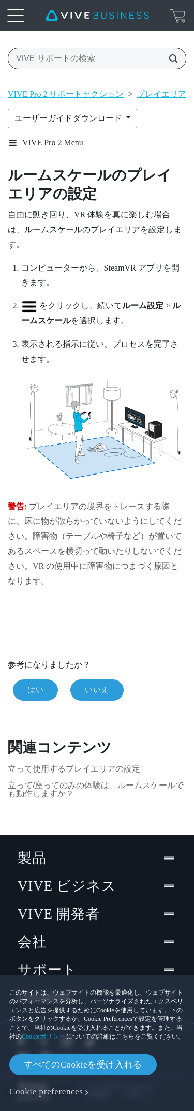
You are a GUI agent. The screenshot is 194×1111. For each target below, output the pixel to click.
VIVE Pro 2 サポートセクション (66, 94)
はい (35, 690)
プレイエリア (161, 94)
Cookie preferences (46, 1092)
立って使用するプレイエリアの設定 (74, 768)
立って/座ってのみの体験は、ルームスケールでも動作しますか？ (96, 789)
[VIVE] (97, 15)
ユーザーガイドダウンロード (69, 118)
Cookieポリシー (43, 1036)
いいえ (97, 690)
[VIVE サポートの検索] (170, 58)
